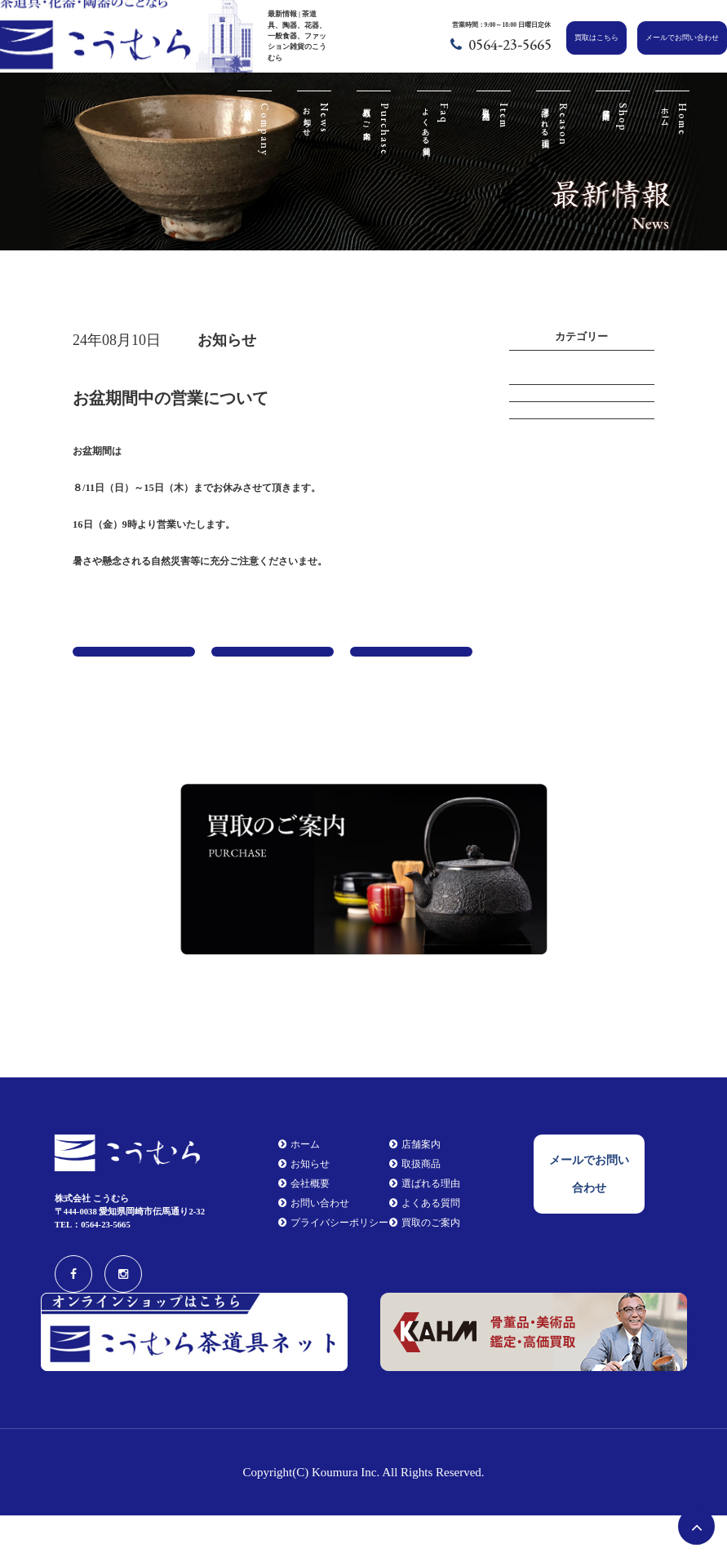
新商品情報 (581, 466)
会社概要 (297, 1228)
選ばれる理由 (423, 1228)
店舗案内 (414, 1186)
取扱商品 (414, 1207)
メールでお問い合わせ (682, 37)
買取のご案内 (423, 1270)
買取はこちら (596, 37)
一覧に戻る (272, 665)
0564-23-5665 (510, 44)
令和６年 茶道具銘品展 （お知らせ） (134, 678)
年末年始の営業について (411, 678)
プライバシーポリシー (324, 1270)
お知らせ (581, 426)
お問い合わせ (306, 1249)
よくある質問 (423, 1249)
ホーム (292, 1186)
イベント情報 (581, 386)
